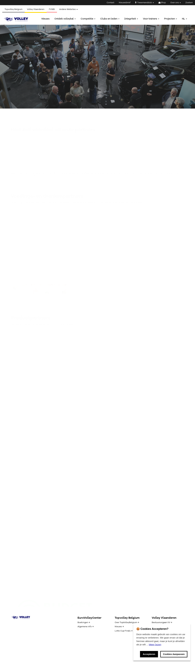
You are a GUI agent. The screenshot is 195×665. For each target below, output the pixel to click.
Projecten (170, 18)
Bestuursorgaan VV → (162, 622)
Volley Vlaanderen (35, 9)
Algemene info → (86, 626)
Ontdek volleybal (65, 18)
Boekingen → (84, 622)
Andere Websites (68, 9)
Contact (110, 2)
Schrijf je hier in (31, 516)
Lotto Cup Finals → (123, 630)
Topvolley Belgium (13, 9)
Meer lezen (155, 644)
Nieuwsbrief (125, 2)
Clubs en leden (109, 18)
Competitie (88, 18)
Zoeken (189, 2)
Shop (162, 2)
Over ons (175, 2)
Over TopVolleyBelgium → (127, 622)
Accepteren (149, 654)
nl (184, 18)
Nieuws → (119, 626)
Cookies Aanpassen (174, 654)
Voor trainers (151, 18)
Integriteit (131, 18)
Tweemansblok (144, 2)
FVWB (52, 9)
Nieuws (45, 18)
